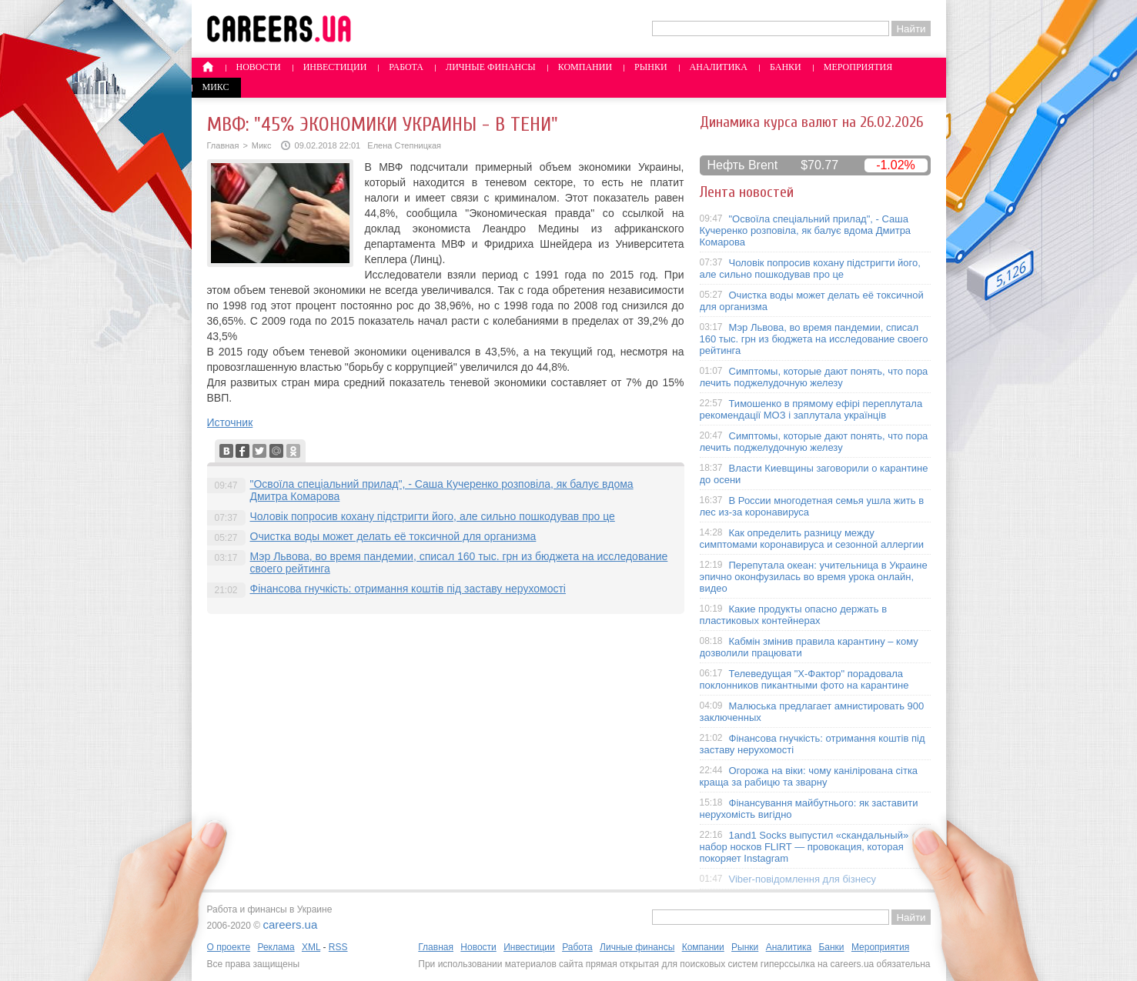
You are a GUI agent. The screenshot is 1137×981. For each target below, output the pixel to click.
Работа (406, 67)
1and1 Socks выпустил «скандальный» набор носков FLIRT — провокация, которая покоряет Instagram (804, 846)
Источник (230, 422)
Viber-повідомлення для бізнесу (803, 879)
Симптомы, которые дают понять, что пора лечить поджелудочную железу (814, 377)
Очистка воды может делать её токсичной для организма (393, 536)
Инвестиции (335, 67)
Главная (223, 145)
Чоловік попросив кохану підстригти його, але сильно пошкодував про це (432, 516)
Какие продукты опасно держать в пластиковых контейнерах (794, 614)
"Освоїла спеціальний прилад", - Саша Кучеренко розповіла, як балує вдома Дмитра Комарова (805, 230)
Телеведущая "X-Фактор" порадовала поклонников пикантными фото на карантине (804, 679)
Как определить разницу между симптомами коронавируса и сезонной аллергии (812, 538)
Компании (585, 67)
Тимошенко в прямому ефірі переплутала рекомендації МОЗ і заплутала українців (811, 409)
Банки (785, 67)
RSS (338, 947)
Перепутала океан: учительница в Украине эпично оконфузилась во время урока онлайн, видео (814, 576)
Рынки (650, 67)
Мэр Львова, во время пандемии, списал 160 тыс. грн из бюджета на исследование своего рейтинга (814, 339)
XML (311, 947)
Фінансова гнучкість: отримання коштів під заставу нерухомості (408, 588)
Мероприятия (858, 67)
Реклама (275, 947)
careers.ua (290, 924)
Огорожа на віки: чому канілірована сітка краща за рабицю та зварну (809, 776)
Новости (258, 67)
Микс (215, 87)
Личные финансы (491, 67)
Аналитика (718, 67)
